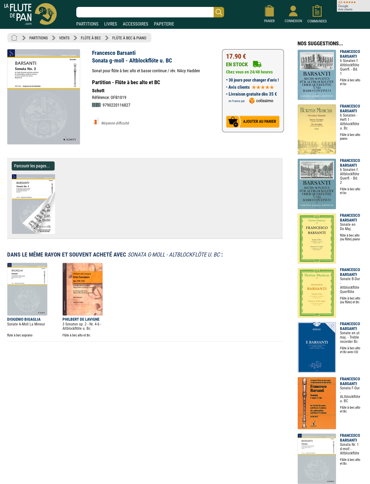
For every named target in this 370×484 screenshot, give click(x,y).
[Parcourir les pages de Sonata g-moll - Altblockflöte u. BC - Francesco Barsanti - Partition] (57, 232)
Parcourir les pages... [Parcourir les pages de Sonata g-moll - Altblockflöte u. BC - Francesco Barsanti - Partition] (32, 165)
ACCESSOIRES (135, 24)
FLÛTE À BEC (91, 38)
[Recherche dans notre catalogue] (150, 12)
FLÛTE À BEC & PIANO (129, 38)
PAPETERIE (164, 24)
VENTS (64, 38)
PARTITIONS (87, 24)
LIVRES (110, 24)
